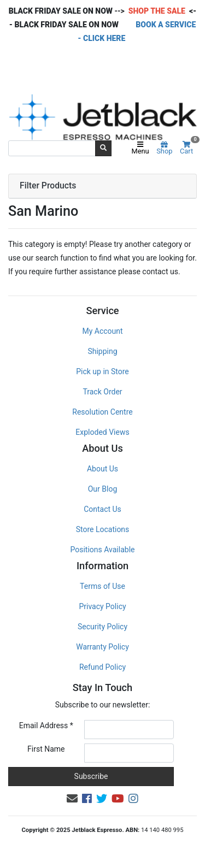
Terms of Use (102, 586)
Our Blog (103, 489)
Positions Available (103, 549)
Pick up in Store (102, 371)
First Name (46, 749)
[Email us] (72, 798)
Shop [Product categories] (164, 148)
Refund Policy (102, 667)
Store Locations (103, 529)
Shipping (102, 351)
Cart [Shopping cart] (188, 148)
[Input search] (52, 148)
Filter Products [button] (48, 186)
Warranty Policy (102, 646)
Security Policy (102, 626)
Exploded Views (102, 432)
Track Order (102, 391)
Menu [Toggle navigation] (140, 148)
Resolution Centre (102, 412)
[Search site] (103, 148)
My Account (102, 331)
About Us (102, 468)
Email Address (46, 725)
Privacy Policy (102, 606)
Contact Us (102, 509)
